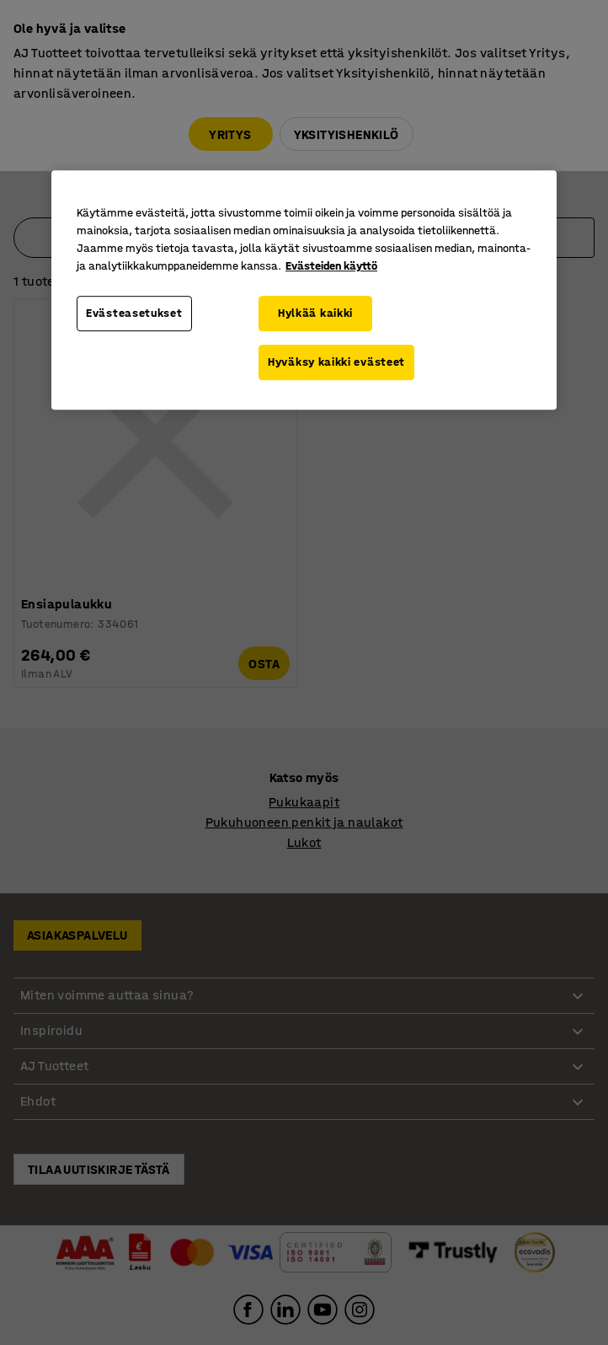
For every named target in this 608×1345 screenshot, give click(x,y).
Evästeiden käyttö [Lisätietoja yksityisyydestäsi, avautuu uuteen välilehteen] (331, 267)
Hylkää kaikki (315, 314)
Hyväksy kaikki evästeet (336, 362)
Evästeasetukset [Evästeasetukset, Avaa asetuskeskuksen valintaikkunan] (134, 314)
